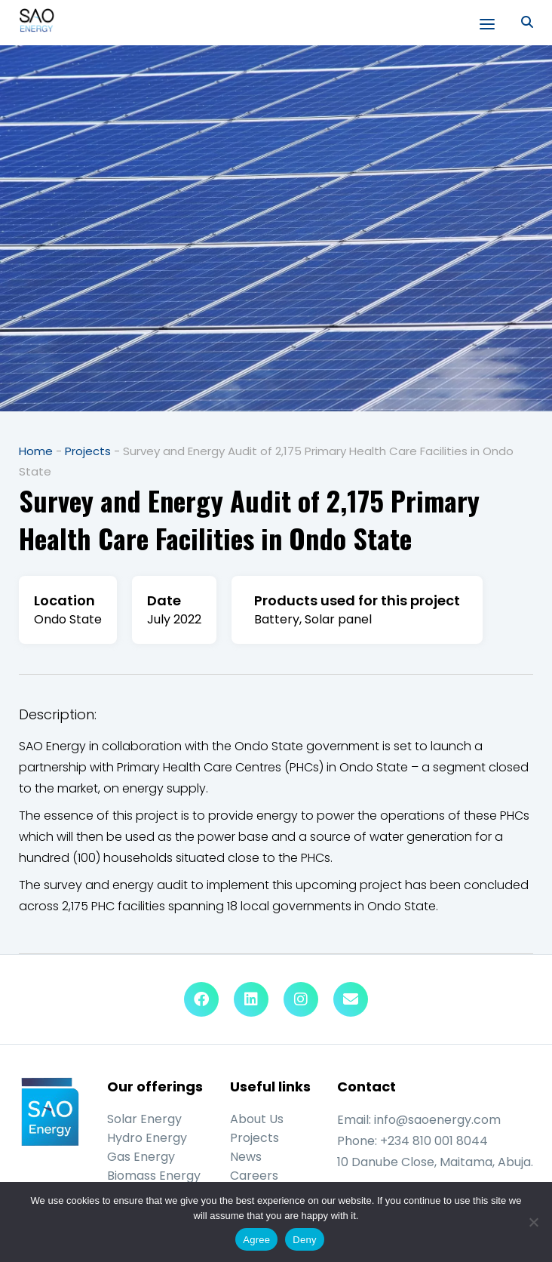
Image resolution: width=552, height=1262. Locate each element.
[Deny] (533, 1222)
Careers (254, 1175)
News (246, 1156)
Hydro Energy (147, 1138)
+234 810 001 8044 (434, 1141)
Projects (88, 451)
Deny (304, 1239)
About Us (257, 1119)
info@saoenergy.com (437, 1119)
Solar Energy (144, 1119)
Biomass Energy (154, 1175)
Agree (256, 1239)
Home (36, 451)
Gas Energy (141, 1156)
